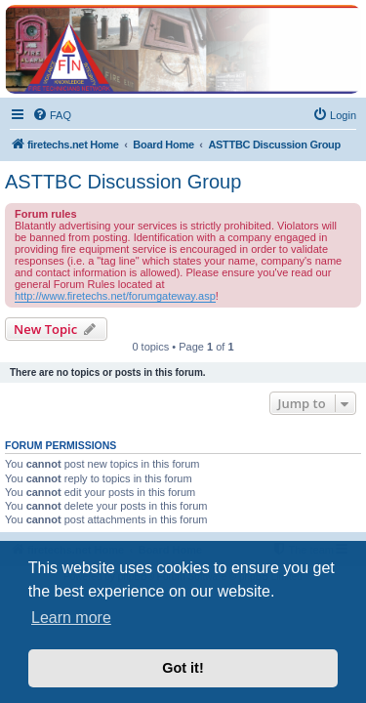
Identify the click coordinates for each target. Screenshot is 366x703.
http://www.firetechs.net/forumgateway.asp (115, 296)
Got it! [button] (182, 668)
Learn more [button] (71, 617)
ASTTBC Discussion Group (123, 181)
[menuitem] (51, 115)
